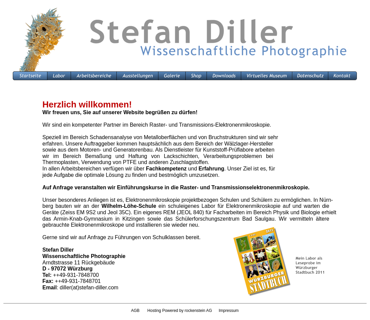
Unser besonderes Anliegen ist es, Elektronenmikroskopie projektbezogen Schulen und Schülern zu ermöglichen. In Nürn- (187, 200)
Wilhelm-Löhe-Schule (129, 206)
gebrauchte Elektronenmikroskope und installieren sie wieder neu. (120, 225)
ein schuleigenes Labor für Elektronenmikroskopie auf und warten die (242, 206)
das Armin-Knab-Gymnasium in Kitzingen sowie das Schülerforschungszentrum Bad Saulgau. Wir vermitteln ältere (185, 219)
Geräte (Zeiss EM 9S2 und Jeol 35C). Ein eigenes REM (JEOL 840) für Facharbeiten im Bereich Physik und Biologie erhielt (190, 212)
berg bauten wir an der (72, 206)
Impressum (228, 310)
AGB (135, 310)
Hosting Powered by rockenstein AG (183, 310)
